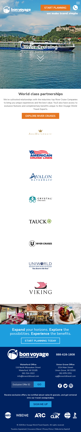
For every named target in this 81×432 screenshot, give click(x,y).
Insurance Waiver (34, 429)
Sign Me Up (40, 404)
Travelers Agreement (19, 429)
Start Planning (55, 7)
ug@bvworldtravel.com (65, 376)
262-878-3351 (65, 373)
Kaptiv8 (67, 429)
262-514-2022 (28, 373)
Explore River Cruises (40, 116)
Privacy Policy (48, 429)
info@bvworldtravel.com (28, 376)
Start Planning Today (40, 340)
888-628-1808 (65, 354)
